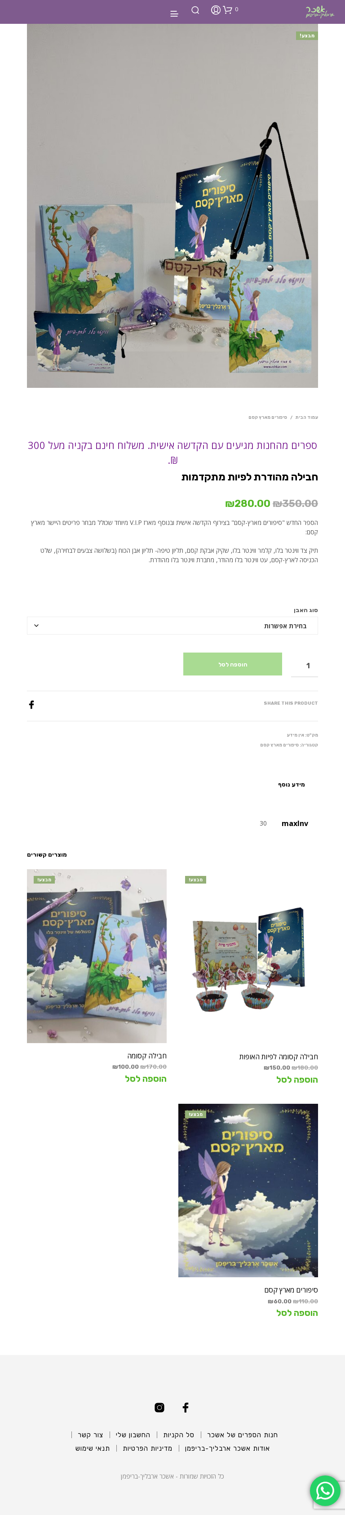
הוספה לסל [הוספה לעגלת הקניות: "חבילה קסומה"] (146, 1078)
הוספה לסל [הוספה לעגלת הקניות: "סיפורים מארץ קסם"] (297, 1312)
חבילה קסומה (147, 1056)
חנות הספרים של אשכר (242, 1435)
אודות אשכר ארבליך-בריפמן (227, 1448)
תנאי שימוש (92, 1448)
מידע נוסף (291, 784)
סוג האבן (306, 610)
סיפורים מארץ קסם (267, 417)
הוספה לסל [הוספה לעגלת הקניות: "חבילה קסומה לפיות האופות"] (297, 1079)
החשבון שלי (133, 1435)
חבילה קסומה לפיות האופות (278, 1057)
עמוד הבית (307, 417)
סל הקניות (179, 1435)
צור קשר (90, 1435)
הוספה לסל (233, 664)
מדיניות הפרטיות (147, 1448)
